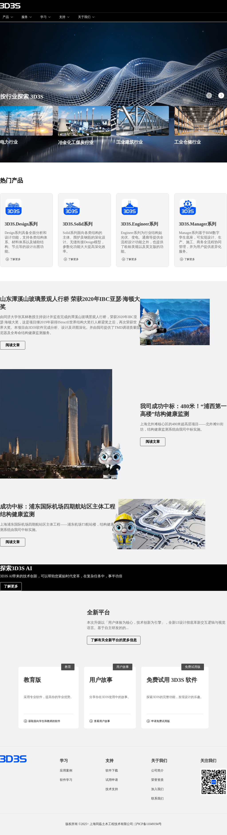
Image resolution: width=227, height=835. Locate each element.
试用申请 (112, 780)
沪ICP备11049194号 (148, 824)
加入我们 (157, 789)
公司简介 (157, 770)
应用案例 (66, 770)
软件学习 (66, 780)
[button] (221, 95)
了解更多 (11, 586)
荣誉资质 (157, 780)
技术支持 (112, 789)
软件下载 (112, 770)
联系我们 (157, 798)
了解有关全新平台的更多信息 (114, 640)
